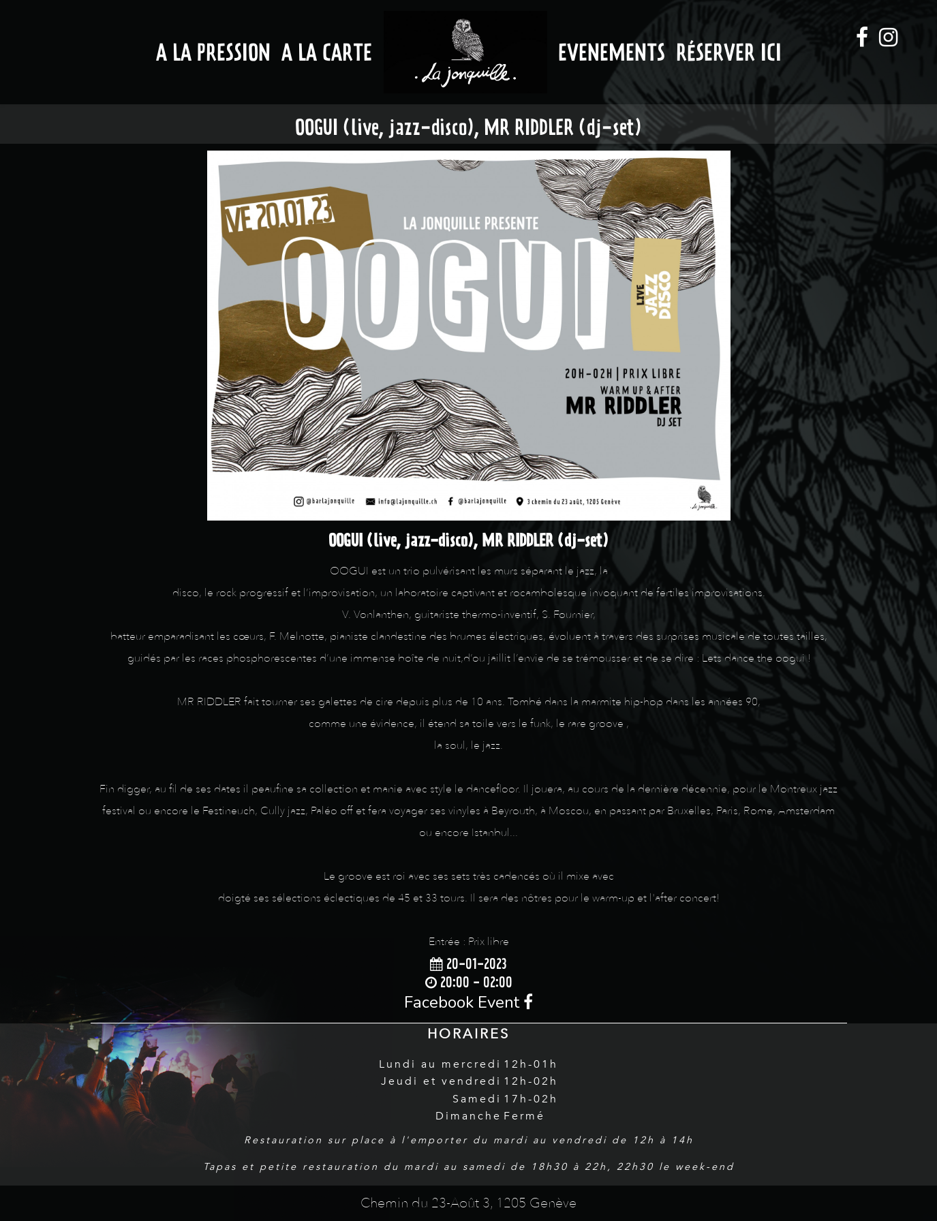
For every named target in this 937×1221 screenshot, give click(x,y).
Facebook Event (468, 1002)
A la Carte (326, 52)
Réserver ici (729, 52)
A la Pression (213, 52)
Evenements (611, 52)
